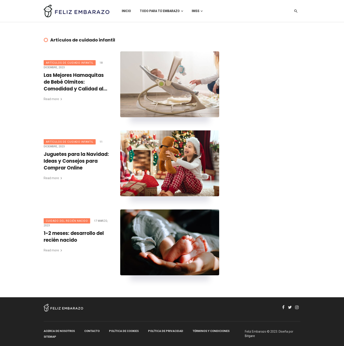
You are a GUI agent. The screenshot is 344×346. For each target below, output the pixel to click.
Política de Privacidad (165, 331)
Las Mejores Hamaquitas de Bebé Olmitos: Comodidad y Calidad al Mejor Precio (74, 82)
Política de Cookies (124, 331)
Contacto (92, 331)
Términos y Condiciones (211, 331)
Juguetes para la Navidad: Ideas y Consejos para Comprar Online (76, 161)
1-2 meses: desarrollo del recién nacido (74, 236)
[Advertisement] (270, 117)
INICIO (126, 11)
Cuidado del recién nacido (67, 220)
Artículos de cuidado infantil (69, 62)
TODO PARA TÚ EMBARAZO (160, 11)
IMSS (195, 11)
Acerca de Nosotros (59, 331)
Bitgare (250, 336)
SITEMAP (50, 336)
